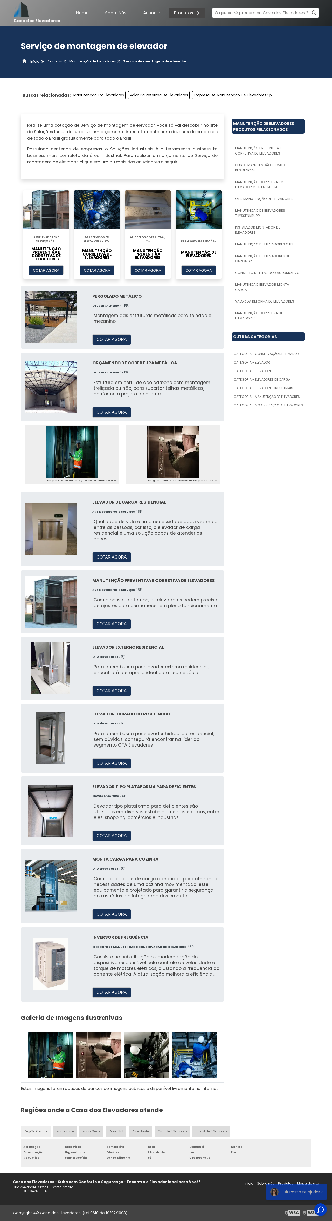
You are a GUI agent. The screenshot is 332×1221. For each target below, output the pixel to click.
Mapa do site (308, 1183)
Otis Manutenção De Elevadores (264, 198)
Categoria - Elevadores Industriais (263, 388)
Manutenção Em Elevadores (98, 95)
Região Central (36, 1131)
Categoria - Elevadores (254, 371)
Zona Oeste (91, 1131)
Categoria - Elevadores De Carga (262, 379)
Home (82, 13)
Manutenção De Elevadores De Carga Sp (262, 258)
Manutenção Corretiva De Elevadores (259, 316)
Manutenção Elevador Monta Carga (262, 287)
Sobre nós (265, 1183)
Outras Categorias (255, 336)
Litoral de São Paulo (211, 1131)
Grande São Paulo (172, 1131)
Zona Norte (65, 1131)
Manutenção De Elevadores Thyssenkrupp (260, 213)
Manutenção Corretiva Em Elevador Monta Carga (259, 184)
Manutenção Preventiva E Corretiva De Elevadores (258, 151)
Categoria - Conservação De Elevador (266, 354)
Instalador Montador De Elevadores (257, 230)
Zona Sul (116, 1131)
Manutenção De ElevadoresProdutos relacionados (263, 126)
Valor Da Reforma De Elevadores (159, 95)
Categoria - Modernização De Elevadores (268, 405)
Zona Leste (140, 1131)
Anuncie (151, 13)
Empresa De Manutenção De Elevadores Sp (233, 95)
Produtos (187, 13)
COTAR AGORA (46, 270)
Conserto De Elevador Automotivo (267, 272)
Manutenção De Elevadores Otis (264, 244)
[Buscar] (314, 13)
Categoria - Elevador (252, 362)
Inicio (249, 1183)
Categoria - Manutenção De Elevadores (267, 396)
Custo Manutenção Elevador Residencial (262, 168)
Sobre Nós (116, 13)
